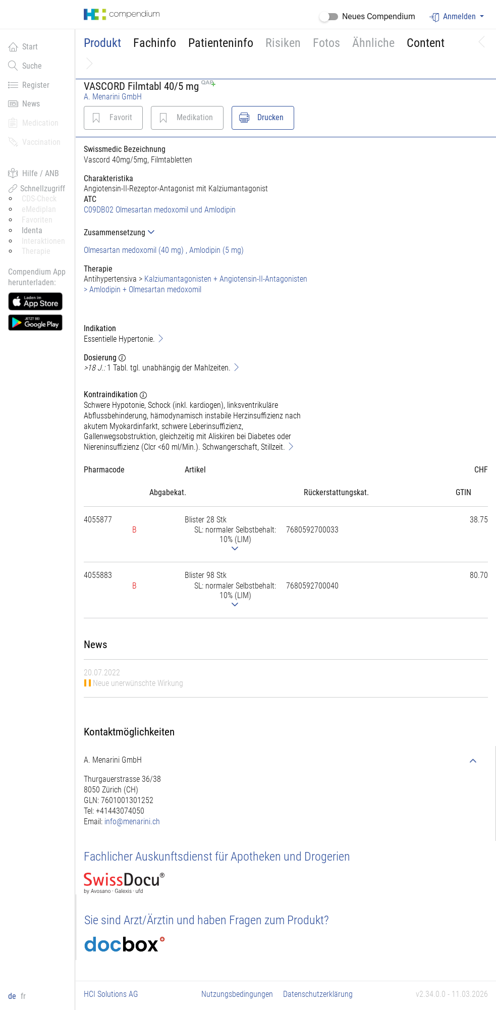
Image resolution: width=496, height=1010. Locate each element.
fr (23, 996)
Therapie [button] (36, 251)
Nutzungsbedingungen (237, 994)
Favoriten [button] (37, 220)
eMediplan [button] (39, 209)
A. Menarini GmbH (113, 96)
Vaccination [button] (34, 142)
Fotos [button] (326, 43)
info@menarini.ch (132, 821)
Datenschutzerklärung (318, 994)
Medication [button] (33, 123)
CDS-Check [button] (39, 198)
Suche (25, 66)
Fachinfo (154, 43)
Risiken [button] (283, 43)
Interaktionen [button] (43, 241)
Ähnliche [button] (373, 43)
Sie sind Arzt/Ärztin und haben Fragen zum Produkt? (206, 920)
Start (23, 46)
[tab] (198, 232)
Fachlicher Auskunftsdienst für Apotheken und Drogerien (217, 856)
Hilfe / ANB (33, 173)
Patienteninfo (220, 43)
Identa (32, 230)
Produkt (102, 43)
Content (426, 43)
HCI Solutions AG (111, 994)
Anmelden (453, 17)
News (24, 103)
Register (28, 85)
